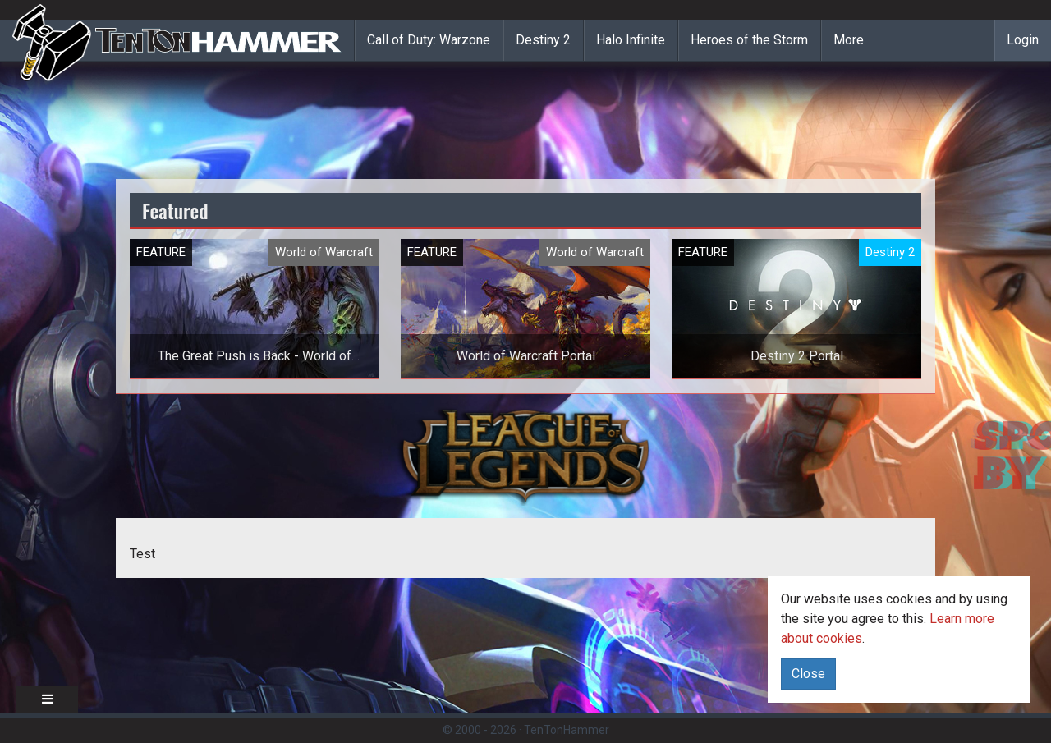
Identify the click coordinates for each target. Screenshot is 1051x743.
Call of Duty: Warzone (428, 40)
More (848, 40)
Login (1023, 40)
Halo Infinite (630, 40)
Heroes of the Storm (749, 40)
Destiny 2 (543, 40)
